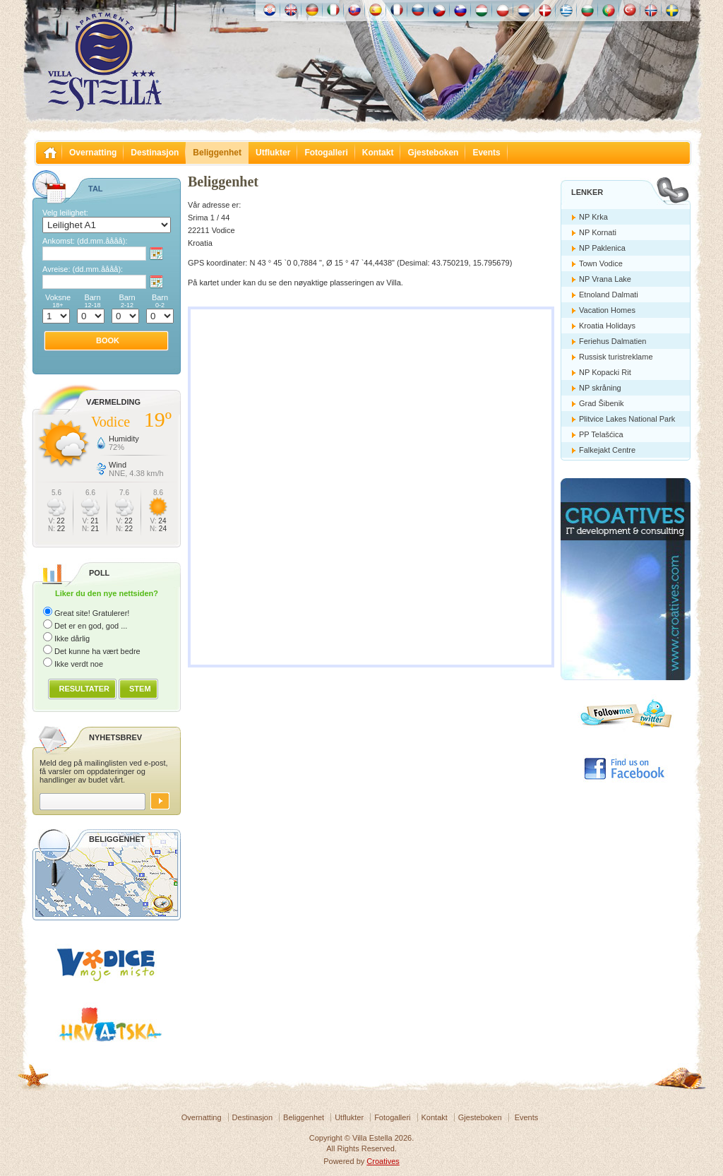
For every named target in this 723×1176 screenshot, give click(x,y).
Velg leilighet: (65, 212)
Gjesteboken (432, 153)
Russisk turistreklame (616, 356)
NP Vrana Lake (605, 279)
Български (587, 10)
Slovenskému (354, 10)
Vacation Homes (607, 310)
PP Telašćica (601, 434)
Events (486, 153)
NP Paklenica (602, 248)
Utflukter (273, 153)
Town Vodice (601, 263)
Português (609, 10)
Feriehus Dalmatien (612, 341)
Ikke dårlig (72, 638)
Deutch (312, 10)
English (291, 10)
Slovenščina (460, 10)
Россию (418, 10)
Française (397, 10)
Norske (651, 10)
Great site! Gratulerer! (91, 613)
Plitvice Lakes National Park (627, 419)
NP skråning (600, 388)
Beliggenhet (217, 153)
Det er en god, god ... (90, 626)
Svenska (672, 10)
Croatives (382, 1161)
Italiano (333, 10)
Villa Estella (104, 62)
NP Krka (593, 217)
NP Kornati (597, 232)
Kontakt (378, 153)
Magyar (481, 10)
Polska (503, 10)
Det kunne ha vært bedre (97, 651)
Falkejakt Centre (607, 450)
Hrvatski (270, 10)
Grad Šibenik (601, 403)
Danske (545, 10)
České (439, 10)
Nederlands (524, 10)
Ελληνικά (566, 10)
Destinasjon (155, 153)
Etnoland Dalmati (608, 294)
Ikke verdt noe (78, 664)
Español (376, 10)
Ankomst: (84, 241)
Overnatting (92, 153)
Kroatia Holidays (607, 325)
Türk (630, 10)
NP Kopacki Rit (605, 372)
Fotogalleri (325, 153)
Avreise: (82, 269)
